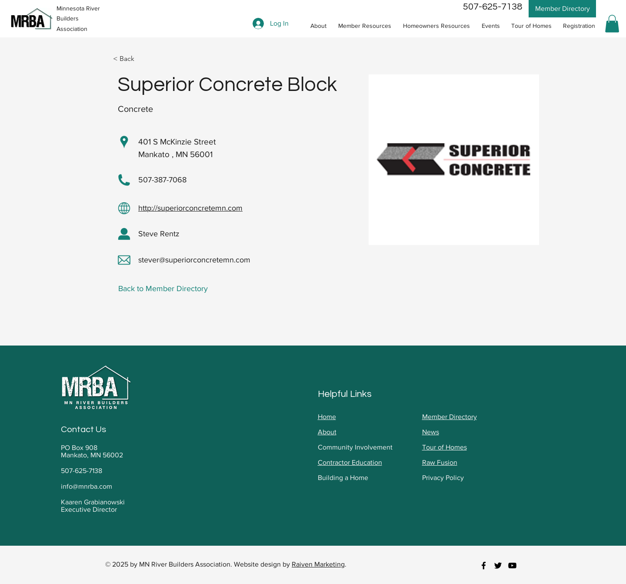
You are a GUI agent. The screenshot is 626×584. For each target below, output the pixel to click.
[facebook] (484, 566)
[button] (364, 26)
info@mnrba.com (86, 486)
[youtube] (512, 566)
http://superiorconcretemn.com (190, 208)
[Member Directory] (562, 8)
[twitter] (498, 566)
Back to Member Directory (163, 288)
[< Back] (130, 59)
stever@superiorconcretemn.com (194, 259)
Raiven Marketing (318, 564)
